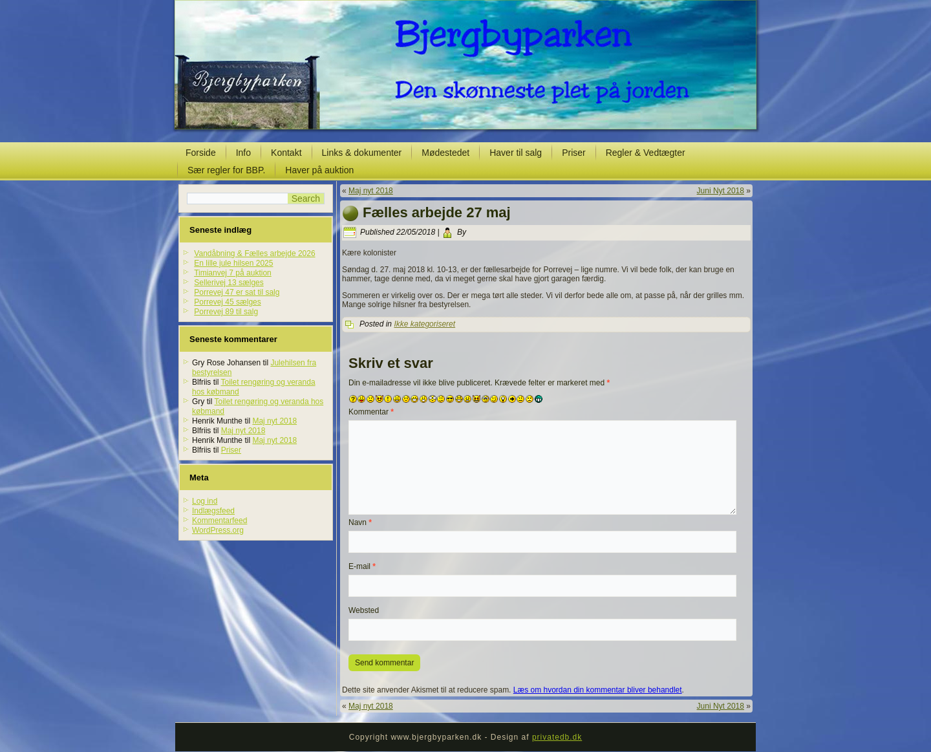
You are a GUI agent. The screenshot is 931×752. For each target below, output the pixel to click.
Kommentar (371, 411)
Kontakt (286, 152)
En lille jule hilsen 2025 (233, 263)
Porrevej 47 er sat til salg (236, 292)
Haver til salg (515, 152)
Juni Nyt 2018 (720, 190)
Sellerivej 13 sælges (228, 282)
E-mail (362, 566)
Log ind (204, 501)
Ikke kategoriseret (424, 323)
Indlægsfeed (213, 510)
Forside (201, 152)
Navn (360, 522)
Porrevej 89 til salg (226, 311)
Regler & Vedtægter (645, 152)
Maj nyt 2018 (274, 420)
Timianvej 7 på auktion (233, 272)
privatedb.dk (557, 737)
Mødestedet (445, 152)
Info (243, 152)
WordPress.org (218, 530)
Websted (363, 610)
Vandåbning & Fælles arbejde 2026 (254, 253)
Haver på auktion (319, 170)
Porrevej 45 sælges (227, 301)
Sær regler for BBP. (226, 170)
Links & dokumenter (362, 152)
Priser (574, 152)
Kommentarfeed (219, 520)
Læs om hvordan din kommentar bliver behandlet (597, 689)
